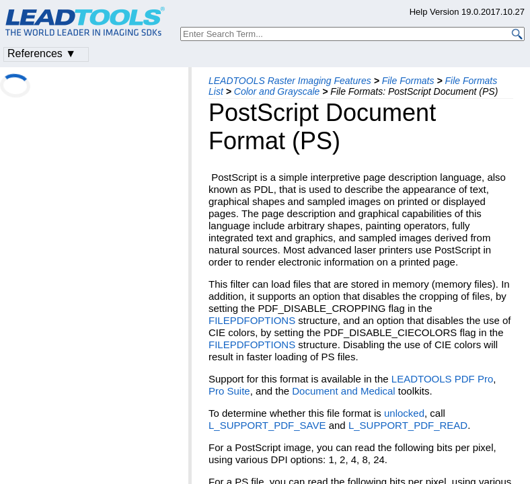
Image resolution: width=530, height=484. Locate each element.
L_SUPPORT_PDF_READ (407, 425)
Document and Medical (343, 391)
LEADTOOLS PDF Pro (442, 379)
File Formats (408, 80)
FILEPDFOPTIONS (252, 320)
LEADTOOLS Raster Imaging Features (290, 80)
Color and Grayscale (277, 91)
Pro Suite (229, 391)
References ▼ (41, 53)
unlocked (404, 413)
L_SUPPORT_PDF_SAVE (267, 425)
